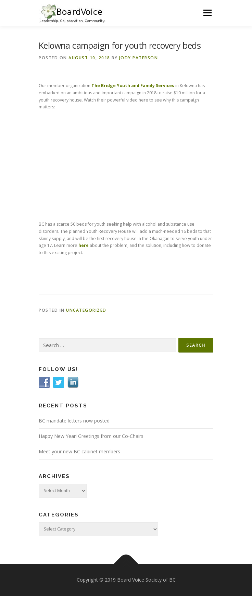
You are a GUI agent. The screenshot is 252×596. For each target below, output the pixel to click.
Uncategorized (86, 310)
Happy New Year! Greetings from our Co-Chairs (91, 436)
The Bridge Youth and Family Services (132, 85)
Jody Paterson (138, 58)
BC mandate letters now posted (74, 420)
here (83, 245)
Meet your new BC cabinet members (79, 451)
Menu (207, 13)
